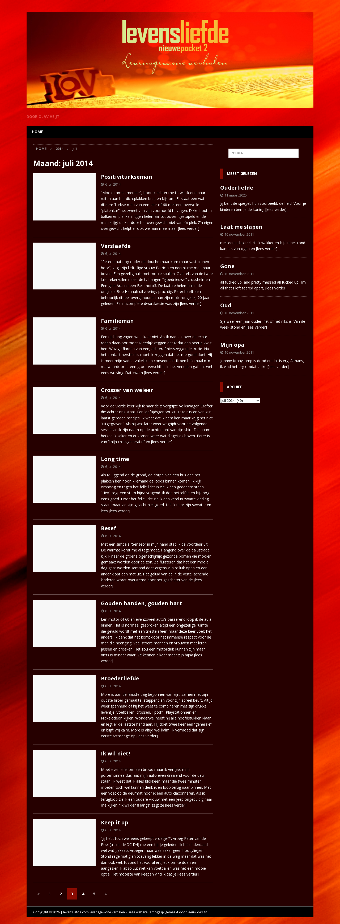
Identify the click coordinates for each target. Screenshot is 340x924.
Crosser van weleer (127, 390)
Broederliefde (120, 678)
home (37, 131)
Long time (115, 459)
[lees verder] (188, 228)
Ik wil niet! (115, 753)
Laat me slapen (241, 226)
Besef (108, 528)
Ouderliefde (236, 187)
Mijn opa (232, 344)
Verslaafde (116, 246)
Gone (227, 266)
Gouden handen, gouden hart (141, 603)
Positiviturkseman (126, 176)
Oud (225, 305)
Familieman (117, 320)
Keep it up (114, 822)
